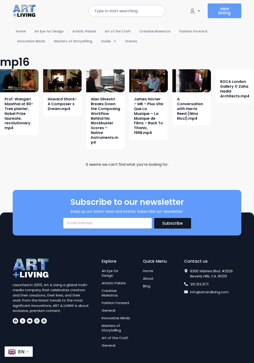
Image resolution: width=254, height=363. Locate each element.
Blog (146, 286)
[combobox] (127, 11)
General (108, 310)
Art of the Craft (118, 31)
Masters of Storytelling (73, 41)
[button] (3, 109)
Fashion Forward (193, 31)
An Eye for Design (49, 31)
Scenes (131, 41)
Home (21, 31)
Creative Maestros (155, 31)
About (148, 278)
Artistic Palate (84, 31)
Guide (108, 41)
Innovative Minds (31, 41)
